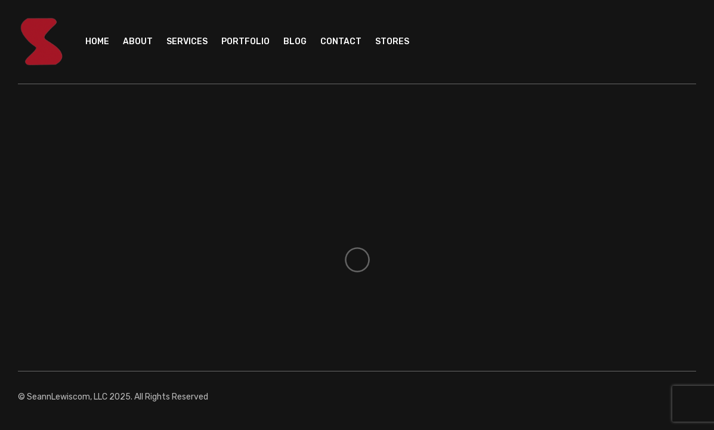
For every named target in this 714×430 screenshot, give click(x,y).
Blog (295, 41)
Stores (392, 41)
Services (187, 41)
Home (97, 41)
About (138, 41)
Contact (340, 41)
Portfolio (245, 41)
